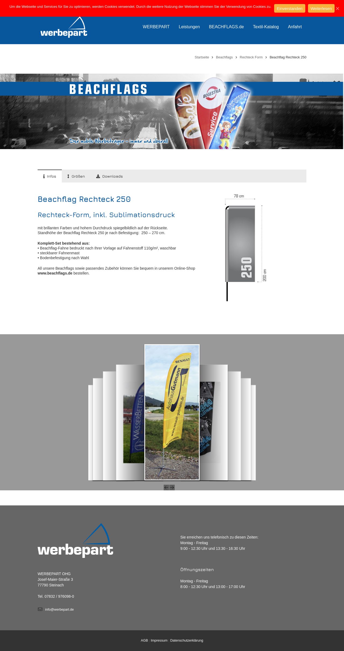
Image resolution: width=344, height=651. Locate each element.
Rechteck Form (251, 57)
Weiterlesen (321, 8)
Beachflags (224, 57)
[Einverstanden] (337, 8)
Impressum (159, 640)
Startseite (202, 57)
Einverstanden (290, 8)
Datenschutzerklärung (186, 640)
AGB (144, 640)
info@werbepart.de (59, 609)
